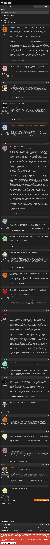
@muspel (13, 211)
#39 (46, 466)
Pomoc (46, 524)
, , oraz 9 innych (17, 484)
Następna (14, 22)
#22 (46, 64)
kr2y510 (11, 85)
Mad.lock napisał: (14, 129)
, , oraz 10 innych (18, 97)
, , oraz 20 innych (18, 268)
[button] (12, 6)
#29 (46, 251)
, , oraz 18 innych (18, 284)
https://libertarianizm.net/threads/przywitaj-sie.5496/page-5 (22, 212)
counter (5, 387)
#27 (46, 218)
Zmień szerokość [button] (4, 524)
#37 (46, 433)
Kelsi (5, 226)
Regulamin (42, 524)
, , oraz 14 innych (20, 429)
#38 (46, 447)
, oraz (16, 214)
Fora (3, 6)
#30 (46, 272)
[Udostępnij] (46, 25)
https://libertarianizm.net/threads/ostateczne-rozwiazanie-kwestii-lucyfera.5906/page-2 (27, 315)
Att (2, 20)
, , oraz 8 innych (21, 140)
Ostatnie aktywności (17, 531)
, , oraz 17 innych (18, 232)
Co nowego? (8, 6)
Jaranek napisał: (14, 256)
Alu (5, 259)
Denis (5, 131)
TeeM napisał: (13, 107)
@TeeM (11, 103)
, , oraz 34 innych (18, 60)
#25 (46, 123)
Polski (9, 524)
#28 (46, 235)
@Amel (17, 238)
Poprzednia (4, 22)
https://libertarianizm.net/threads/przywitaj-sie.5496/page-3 (22, 149)
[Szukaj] (46, 6)
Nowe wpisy (3, 9)
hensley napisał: (14, 221)
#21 (48, 25)
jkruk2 (5, 409)
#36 (46, 416)
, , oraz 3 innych (19, 119)
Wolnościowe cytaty (29, 529)
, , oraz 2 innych (19, 79)
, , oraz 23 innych (18, 308)
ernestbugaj (5, 90)
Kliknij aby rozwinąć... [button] (29, 94)
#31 (46, 288)
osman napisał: (13, 450)
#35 (46, 401)
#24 (46, 101)
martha (5, 320)
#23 (46, 82)
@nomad (12, 173)
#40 (46, 487)
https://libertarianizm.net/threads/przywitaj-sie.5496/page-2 (22, 228)
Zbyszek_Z (12, 76)
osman (5, 441)
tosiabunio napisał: (14, 469)
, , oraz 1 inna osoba (23, 397)
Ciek (11, 295)
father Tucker (5, 109)
